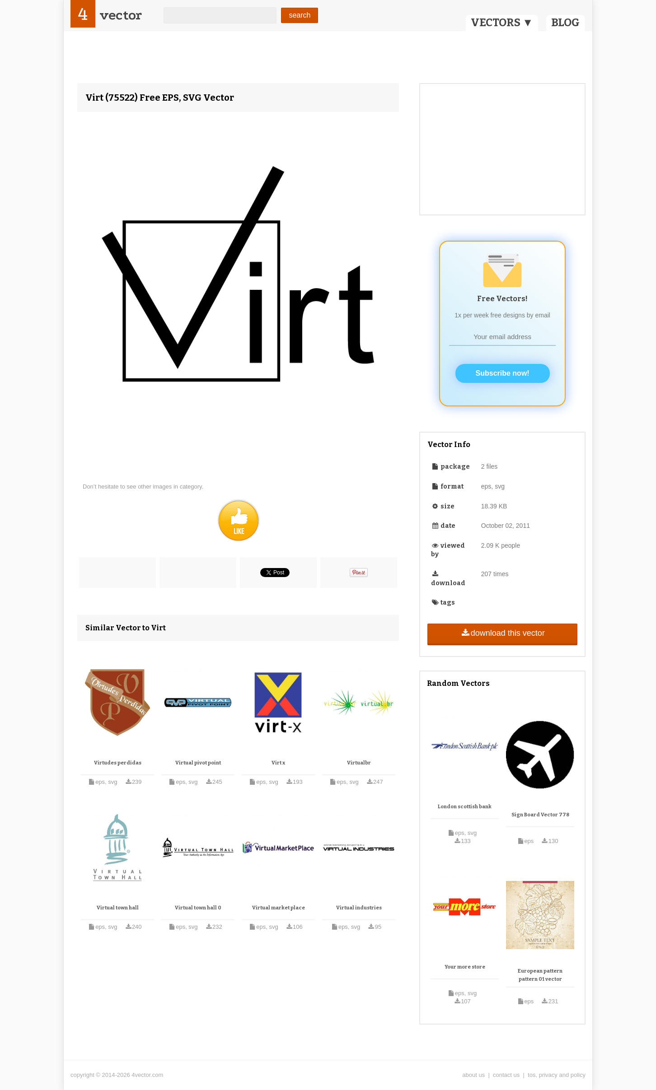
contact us (506, 1074)
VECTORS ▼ (502, 22)
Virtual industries (359, 908)
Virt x (278, 763)
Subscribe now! (502, 373)
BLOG (565, 22)
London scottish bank (465, 807)
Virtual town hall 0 (198, 908)
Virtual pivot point (198, 763)
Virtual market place (278, 908)
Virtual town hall (118, 908)
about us (473, 1074)
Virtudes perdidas (117, 763)
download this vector (502, 633)
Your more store (465, 967)
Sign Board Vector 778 (540, 815)
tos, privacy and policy (557, 1074)
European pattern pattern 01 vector (540, 975)
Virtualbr (359, 763)
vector (120, 15)
